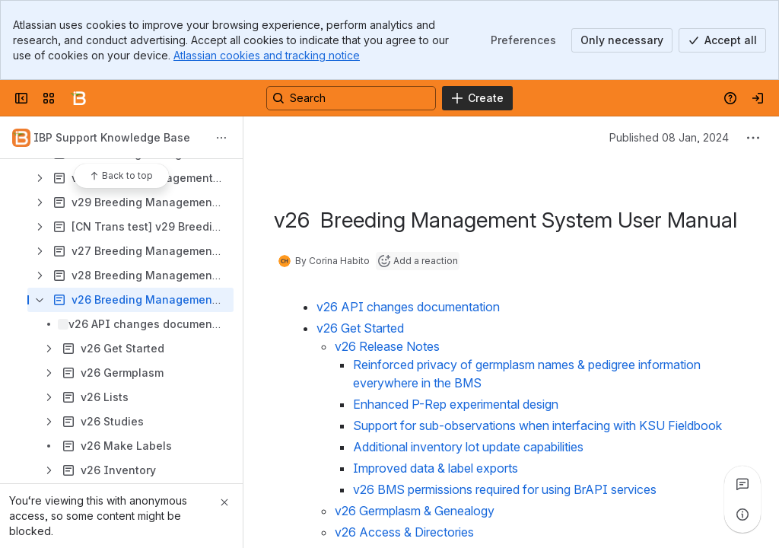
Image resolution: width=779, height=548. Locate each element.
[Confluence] (79, 98)
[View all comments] (742, 484)
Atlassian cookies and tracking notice (266, 55)
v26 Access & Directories (404, 532)
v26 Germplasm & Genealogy (414, 510)
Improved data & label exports (435, 468)
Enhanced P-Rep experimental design (455, 404)
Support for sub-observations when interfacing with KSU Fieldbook (537, 425)
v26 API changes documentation (408, 306)
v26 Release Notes (387, 346)
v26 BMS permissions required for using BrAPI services (505, 489)
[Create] (477, 98)
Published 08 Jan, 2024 (669, 137)
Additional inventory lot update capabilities (468, 446)
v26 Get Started (360, 328)
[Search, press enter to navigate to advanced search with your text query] (351, 98)
